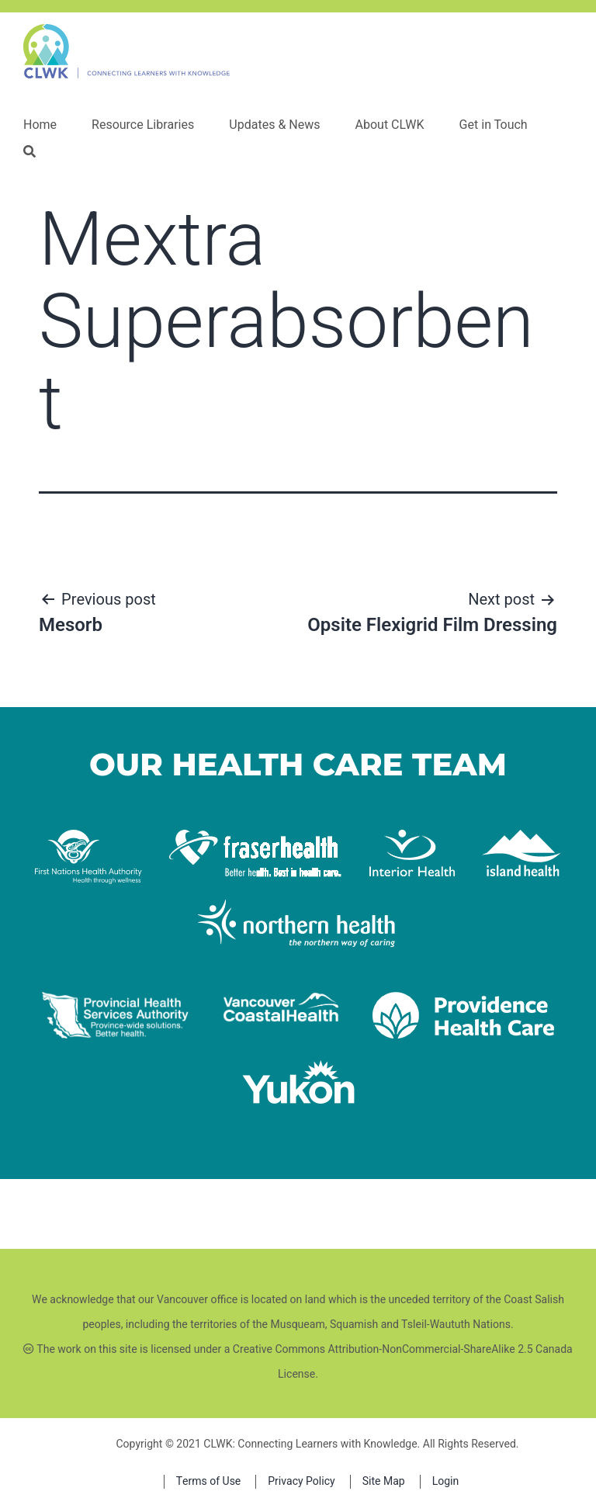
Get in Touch (493, 125)
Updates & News (274, 125)
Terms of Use (208, 1481)
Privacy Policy (301, 1481)
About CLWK (389, 125)
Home (40, 125)
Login (445, 1481)
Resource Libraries (143, 125)
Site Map (383, 1481)
